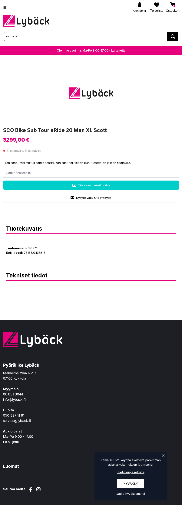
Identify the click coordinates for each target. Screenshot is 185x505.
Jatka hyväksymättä (130, 494)
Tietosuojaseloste (130, 472)
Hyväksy (131, 484)
